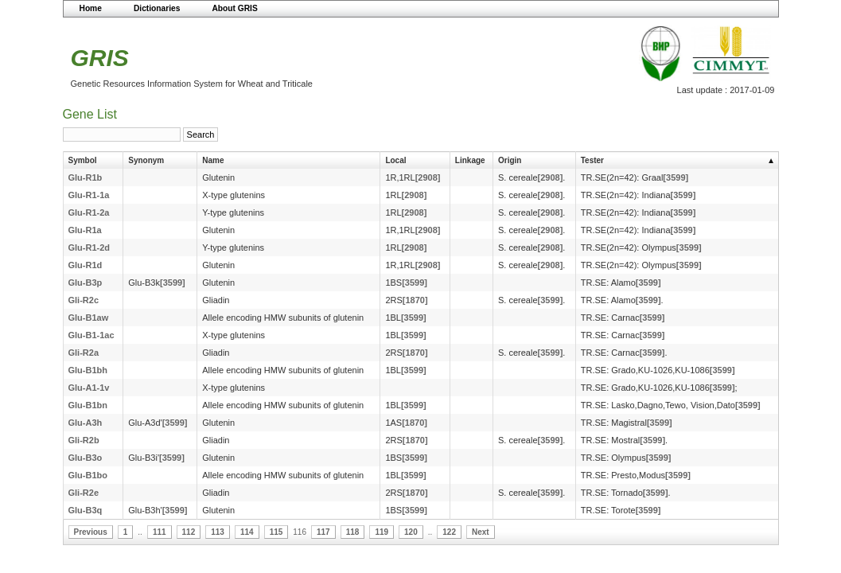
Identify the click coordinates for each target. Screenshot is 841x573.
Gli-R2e (83, 492)
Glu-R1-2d (89, 247)
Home (91, 8)
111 (159, 532)
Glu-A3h (85, 422)
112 (189, 532)
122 (449, 532)
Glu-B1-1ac (91, 335)
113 (217, 532)
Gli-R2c (83, 300)
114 (247, 532)
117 (323, 532)
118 (353, 532)
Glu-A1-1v (89, 387)
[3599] (675, 177)
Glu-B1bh (88, 370)
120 (411, 532)
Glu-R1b (85, 177)
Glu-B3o (85, 457)
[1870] (415, 300)
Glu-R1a (85, 230)
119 (381, 532)
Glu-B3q (85, 510)
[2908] (428, 177)
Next (480, 532)
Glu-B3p (85, 282)
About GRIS (234, 8)
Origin (509, 160)
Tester (592, 160)
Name (213, 160)
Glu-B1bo (88, 475)
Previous (90, 532)
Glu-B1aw (88, 317)
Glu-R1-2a (89, 212)
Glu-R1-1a (89, 195)
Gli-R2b (83, 440)
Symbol (82, 160)
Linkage (470, 160)
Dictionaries (157, 8)
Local (395, 160)
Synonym (146, 160)
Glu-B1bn (88, 405)
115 (276, 532)
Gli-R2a (83, 352)
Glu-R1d (85, 265)
